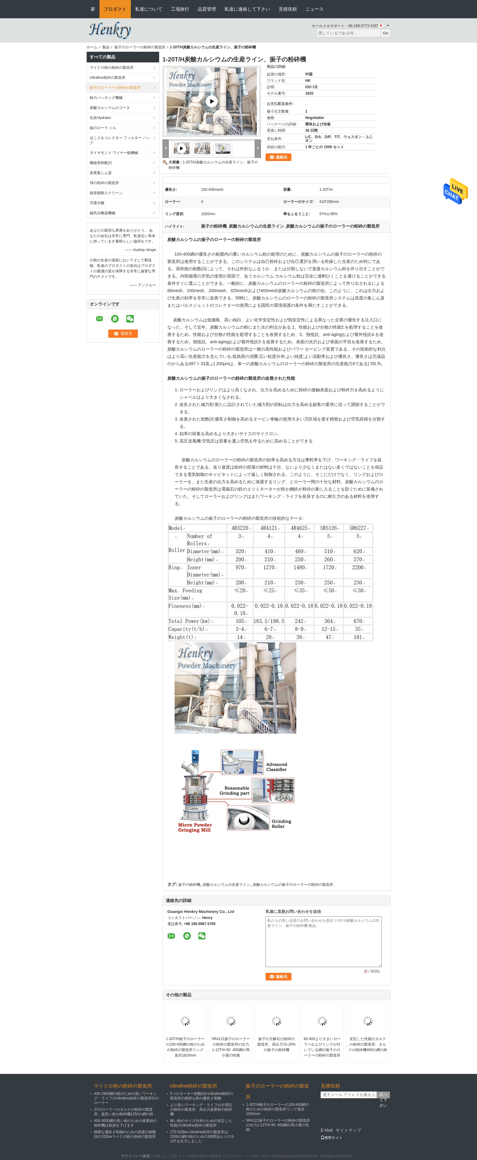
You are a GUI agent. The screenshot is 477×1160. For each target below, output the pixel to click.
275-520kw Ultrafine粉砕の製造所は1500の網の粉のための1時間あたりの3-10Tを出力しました (202, 1136)
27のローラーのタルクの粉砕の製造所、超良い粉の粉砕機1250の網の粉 (123, 1111)
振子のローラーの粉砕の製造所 (139, 47)
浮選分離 (97, 203)
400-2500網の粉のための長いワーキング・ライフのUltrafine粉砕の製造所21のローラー (126, 1098)
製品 (106, 47)
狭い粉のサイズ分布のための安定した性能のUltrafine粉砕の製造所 (201, 1123)
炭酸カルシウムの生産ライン (226, 884)
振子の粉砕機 (189, 884)
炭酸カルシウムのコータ (110, 108)
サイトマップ (348, 1130)
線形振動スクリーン (106, 193)
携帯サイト (332, 1138)
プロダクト (115, 9)
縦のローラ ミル (103, 128)
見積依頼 (288, 9)
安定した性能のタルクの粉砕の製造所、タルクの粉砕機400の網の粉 (367, 1044)
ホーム (91, 47)
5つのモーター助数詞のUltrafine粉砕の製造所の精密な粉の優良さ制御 (201, 1096)
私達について (148, 9)
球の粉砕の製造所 (104, 183)
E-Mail (327, 1130)
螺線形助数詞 (101, 163)
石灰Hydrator (100, 118)
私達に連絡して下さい (247, 9)
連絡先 (281, 157)
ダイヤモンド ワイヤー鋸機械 (114, 153)
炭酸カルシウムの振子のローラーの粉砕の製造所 (293, 884)
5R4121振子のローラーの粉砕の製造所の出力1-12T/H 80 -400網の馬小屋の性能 (231, 1047)
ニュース (314, 9)
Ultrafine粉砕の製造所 (107, 77)
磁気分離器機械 (102, 213)
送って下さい (383, 1095)
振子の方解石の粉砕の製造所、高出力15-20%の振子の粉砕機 (276, 1044)
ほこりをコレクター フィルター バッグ (120, 140)
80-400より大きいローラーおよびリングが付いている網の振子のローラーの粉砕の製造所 (322, 1047)
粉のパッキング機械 (106, 98)
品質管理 (207, 9)
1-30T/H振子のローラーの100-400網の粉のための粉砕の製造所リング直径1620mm (185, 1047)
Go (385, 33)
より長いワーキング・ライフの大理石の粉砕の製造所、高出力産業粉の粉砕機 (201, 1109)
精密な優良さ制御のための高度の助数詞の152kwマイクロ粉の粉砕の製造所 (125, 1134)
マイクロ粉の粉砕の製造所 (112, 67)
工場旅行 (180, 9)
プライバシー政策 (135, 1156)
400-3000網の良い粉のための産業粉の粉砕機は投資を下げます (125, 1123)
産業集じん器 (101, 173)
